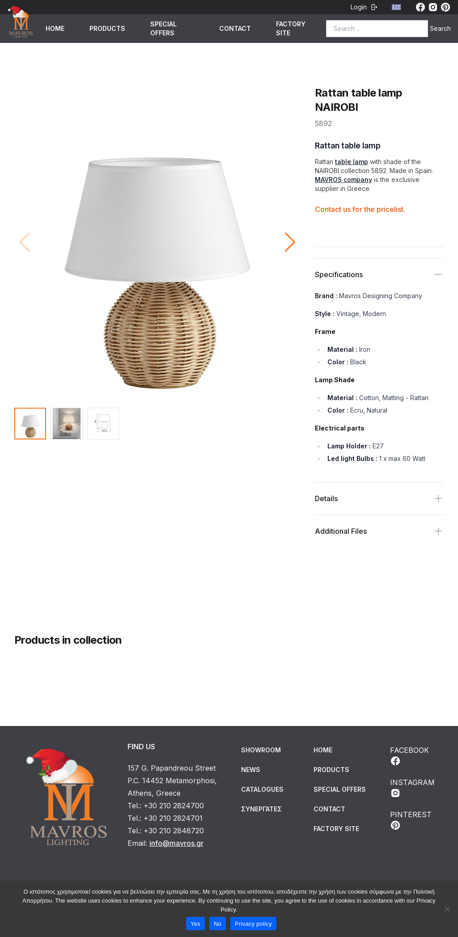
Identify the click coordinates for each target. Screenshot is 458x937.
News (250, 769)
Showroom (261, 750)
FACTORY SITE (290, 28)
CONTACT (235, 28)
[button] (290, 242)
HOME (55, 28)
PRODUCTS (107, 28)
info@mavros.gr (176, 843)
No (217, 923)
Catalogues (262, 789)
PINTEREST (411, 820)
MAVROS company (343, 179)
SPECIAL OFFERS (163, 28)
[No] (446, 908)
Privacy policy (253, 923)
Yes (195, 923)
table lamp (351, 161)
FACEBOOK (409, 756)
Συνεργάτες (261, 809)
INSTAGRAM (412, 788)
